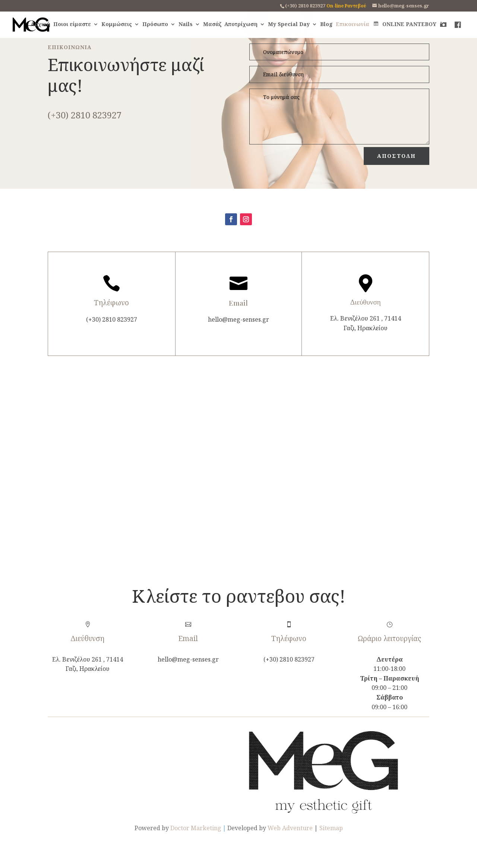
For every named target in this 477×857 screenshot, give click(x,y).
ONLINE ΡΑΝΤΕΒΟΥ (404, 24)
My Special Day (289, 25)
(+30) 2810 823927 (305, 6)
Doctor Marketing (195, 828)
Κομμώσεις (116, 25)
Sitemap (331, 828)
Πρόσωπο (155, 25)
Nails (186, 25)
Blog (326, 25)
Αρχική (40, 25)
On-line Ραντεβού (346, 6)
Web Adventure (290, 828)
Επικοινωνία (352, 25)
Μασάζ (212, 25)
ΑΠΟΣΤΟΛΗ (396, 155)
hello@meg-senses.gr (238, 319)
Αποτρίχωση (241, 25)
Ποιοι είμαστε (72, 25)
